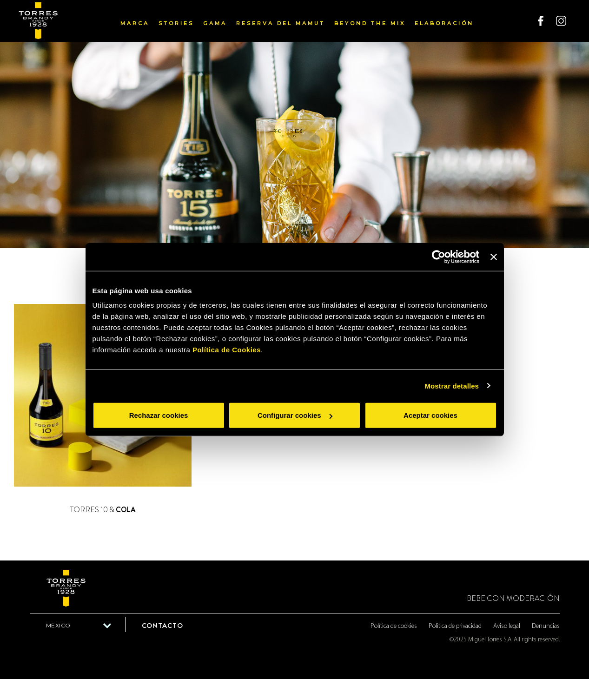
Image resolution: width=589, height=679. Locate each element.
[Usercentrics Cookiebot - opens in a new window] (438, 257)
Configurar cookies (295, 415)
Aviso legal (506, 626)
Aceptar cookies (430, 415)
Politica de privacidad (455, 626)
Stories (176, 23)
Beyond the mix (369, 23)
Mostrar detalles (451, 385)
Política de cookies (394, 626)
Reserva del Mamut (280, 23)
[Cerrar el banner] (493, 256)
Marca (134, 23)
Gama (215, 23)
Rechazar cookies (158, 415)
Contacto (162, 625)
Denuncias (546, 626)
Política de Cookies (226, 350)
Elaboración (444, 23)
